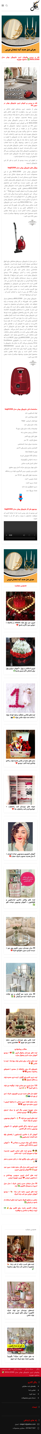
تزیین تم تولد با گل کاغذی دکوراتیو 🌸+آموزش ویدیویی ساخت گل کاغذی (20, 1127)
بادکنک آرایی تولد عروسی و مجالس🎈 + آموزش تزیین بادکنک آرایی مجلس (20, 1144)
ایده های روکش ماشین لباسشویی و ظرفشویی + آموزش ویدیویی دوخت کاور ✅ (20, 902)
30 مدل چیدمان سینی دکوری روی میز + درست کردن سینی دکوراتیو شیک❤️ (20, 949)
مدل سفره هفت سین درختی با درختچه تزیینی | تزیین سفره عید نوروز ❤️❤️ (20, 1103)
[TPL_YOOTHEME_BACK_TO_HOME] (34, 5)
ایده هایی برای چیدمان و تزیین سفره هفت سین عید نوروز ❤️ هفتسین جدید (20, 1041)
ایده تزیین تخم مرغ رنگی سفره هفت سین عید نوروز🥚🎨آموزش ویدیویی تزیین (20, 1168)
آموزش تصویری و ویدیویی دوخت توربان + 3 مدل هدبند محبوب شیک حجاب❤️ (20, 855)
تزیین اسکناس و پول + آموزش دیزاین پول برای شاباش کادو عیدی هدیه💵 (20, 669)
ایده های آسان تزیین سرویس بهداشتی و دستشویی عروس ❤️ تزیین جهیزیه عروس (20, 1176)
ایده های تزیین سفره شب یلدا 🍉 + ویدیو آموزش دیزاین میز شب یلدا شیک (20, 1193)
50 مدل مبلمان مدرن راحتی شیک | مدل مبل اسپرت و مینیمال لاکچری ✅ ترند (20, 1184)
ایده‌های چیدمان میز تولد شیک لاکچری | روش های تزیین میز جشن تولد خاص (20, 1313)
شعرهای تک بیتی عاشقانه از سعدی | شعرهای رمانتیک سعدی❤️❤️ (20, 1070)
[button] (6, 5)
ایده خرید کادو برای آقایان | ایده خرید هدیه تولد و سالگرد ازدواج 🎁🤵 (20, 1078)
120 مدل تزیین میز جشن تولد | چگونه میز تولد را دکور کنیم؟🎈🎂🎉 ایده (20, 1086)
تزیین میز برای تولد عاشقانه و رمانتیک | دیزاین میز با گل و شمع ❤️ (20, 624)
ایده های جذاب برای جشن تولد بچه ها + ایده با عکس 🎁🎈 (20, 1062)
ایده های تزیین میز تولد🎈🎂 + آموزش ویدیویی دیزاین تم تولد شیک (20, 1119)
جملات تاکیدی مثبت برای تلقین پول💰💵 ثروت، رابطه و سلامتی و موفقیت (20, 1209)
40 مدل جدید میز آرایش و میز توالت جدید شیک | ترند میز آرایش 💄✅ (20, 995)
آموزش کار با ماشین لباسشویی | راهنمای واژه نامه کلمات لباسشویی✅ (20, 1135)
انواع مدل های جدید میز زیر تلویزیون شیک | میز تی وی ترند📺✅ (20, 1095)
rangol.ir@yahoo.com (28, 1424)
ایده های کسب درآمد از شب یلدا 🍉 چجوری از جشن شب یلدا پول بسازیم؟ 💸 (20, 1267)
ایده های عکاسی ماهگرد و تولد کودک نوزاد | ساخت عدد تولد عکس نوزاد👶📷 (20, 716)
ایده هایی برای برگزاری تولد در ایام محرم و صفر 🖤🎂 (20, 1160)
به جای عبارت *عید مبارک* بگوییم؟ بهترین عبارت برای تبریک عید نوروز (20, 1357)
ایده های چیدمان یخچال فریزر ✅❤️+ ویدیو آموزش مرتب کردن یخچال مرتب (20, 1054)
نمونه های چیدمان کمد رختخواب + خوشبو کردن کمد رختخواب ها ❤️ (20, 808)
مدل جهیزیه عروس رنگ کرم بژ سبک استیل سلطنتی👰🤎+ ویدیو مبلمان (20, 1111)
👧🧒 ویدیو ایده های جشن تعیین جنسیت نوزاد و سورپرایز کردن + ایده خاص (20, 1152)
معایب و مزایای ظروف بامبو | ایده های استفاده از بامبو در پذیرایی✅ (20, 1201)
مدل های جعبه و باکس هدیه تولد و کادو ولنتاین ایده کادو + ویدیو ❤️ (20, 762)
